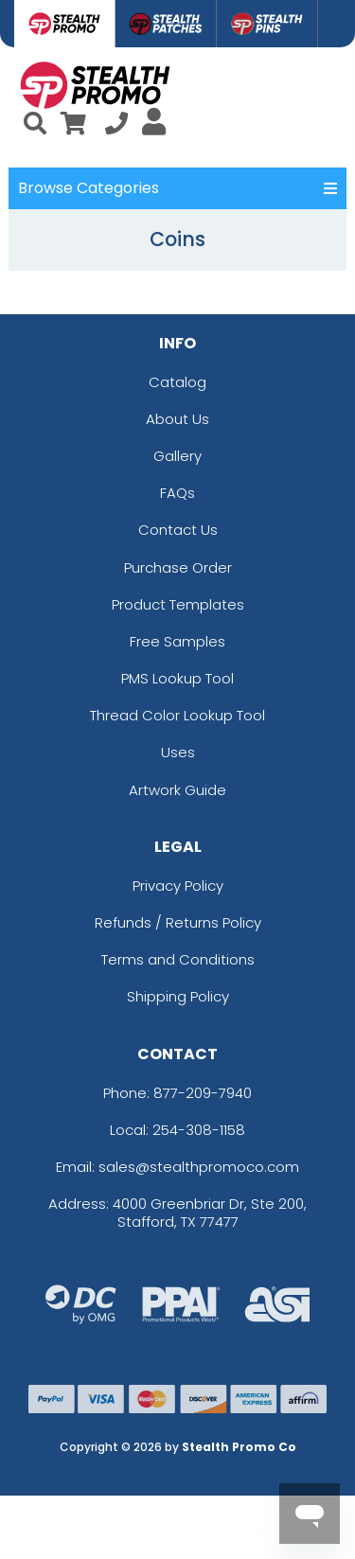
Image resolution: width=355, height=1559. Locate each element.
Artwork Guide (177, 790)
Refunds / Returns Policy (178, 922)
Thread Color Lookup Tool (177, 715)
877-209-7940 (202, 1093)
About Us (177, 419)
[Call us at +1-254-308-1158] (116, 126)
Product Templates (178, 604)
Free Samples (177, 641)
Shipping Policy (178, 996)
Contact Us (178, 530)
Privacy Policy (178, 885)
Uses (178, 752)
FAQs (177, 493)
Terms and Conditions (178, 959)
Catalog (177, 382)
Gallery (177, 456)
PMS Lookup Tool (177, 678)
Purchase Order (178, 567)
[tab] (64, 23)
